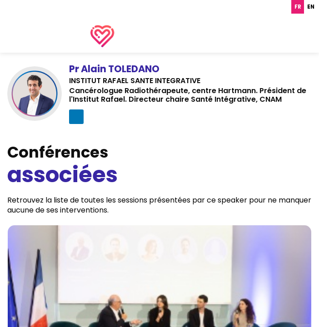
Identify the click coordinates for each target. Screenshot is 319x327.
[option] (310, 7)
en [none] (310, 6)
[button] (15, 13)
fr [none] (297, 6)
